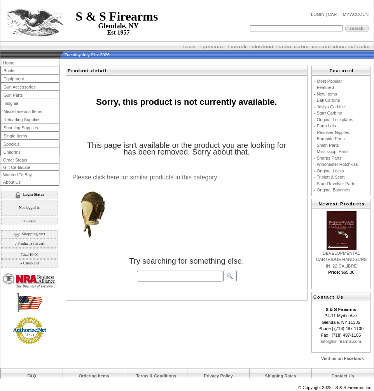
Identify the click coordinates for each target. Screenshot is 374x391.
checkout (263, 46)
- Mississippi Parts (331, 151)
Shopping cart (33, 234)
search (239, 46)
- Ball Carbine (327, 100)
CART (333, 14)
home (190, 46)
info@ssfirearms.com (341, 341)
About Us (12, 182)
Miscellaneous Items (22, 111)
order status (293, 46)
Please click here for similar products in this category (144, 177)
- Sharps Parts (327, 158)
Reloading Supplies (21, 119)
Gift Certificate (16, 167)
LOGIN (317, 14)
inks (364, 46)
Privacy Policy (218, 376)
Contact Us (342, 376)
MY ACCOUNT (357, 14)
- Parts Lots (325, 125)
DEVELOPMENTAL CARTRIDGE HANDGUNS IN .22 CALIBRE (341, 259)
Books (9, 70)
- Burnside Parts (329, 138)
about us (343, 46)
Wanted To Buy (17, 174)
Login (31, 220)
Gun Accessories (19, 87)
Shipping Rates (280, 376)
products (213, 46)
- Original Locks (329, 171)
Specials (11, 144)
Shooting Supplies (20, 127)
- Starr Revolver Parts (334, 183)
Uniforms (12, 152)
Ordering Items (94, 376)
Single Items (15, 136)
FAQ (31, 376)
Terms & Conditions (156, 376)
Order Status (15, 160)
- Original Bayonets (332, 190)
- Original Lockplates (333, 119)
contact (321, 46)
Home (8, 63)
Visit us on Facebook (342, 358)
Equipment (13, 78)
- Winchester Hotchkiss (336, 164)
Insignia (10, 103)
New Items (327, 94)
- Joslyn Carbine (329, 106)
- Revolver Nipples (331, 132)
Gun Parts (13, 95)
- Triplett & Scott (329, 177)
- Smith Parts (326, 145)
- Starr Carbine (328, 113)
